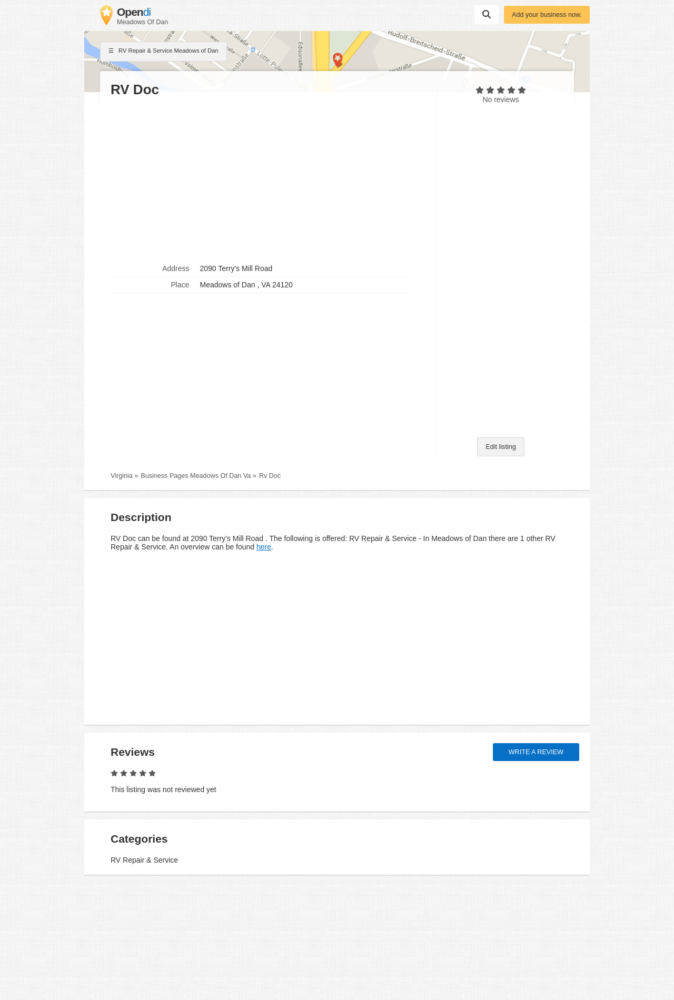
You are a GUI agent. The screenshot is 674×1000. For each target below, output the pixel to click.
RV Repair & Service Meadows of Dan (163, 51)
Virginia (122, 475)
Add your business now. (547, 14)
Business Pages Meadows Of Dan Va (196, 475)
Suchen (486, 14)
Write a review (536, 752)
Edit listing (500, 447)
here (263, 547)
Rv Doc (270, 475)
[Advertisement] (269, 179)
